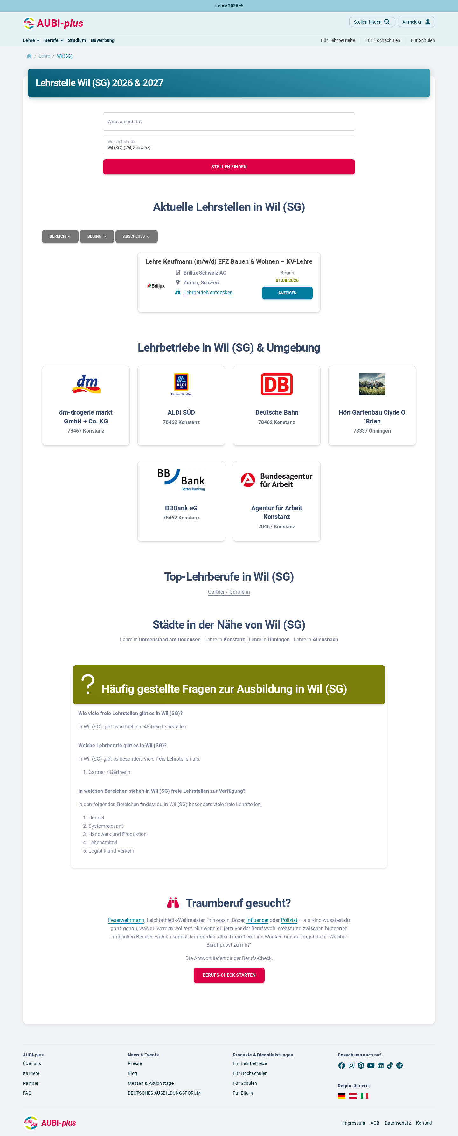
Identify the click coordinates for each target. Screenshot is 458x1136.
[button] (31, 40)
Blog (132, 1073)
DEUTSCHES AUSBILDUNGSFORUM (164, 1092)
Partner (30, 1082)
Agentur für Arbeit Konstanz (276, 512)
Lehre (44, 56)
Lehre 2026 (229, 5)
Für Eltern (243, 1092)
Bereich (58, 236)
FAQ (27, 1092)
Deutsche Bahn (276, 412)
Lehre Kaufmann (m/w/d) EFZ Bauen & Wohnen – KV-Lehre (229, 261)
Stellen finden (229, 166)
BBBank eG (181, 508)
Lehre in (160, 640)
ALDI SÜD (181, 412)
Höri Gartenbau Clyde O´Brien (372, 416)
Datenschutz (398, 1123)
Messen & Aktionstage (151, 1082)
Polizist (289, 920)
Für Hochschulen (250, 1073)
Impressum (353, 1123)
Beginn (95, 236)
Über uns (32, 1063)
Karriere (31, 1073)
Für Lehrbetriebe (250, 1063)
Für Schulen (245, 1082)
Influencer (257, 920)
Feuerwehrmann (126, 920)
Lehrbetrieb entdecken (208, 292)
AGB (375, 1123)
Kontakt (424, 1123)
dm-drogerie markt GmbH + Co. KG (86, 416)
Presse (135, 1063)
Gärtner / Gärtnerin (229, 592)
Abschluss (135, 236)
